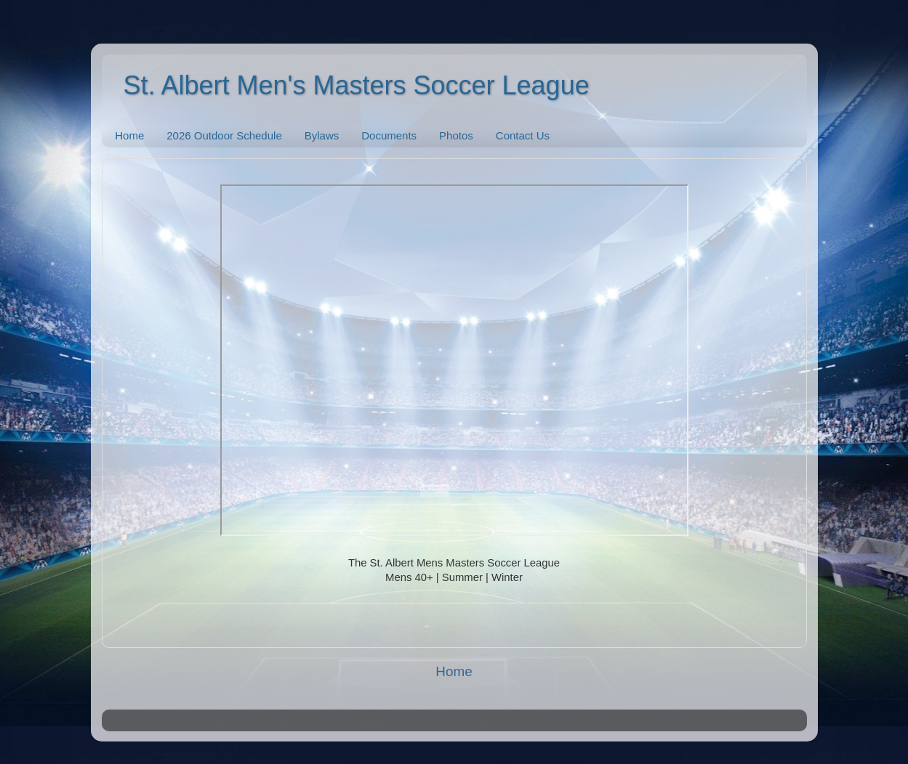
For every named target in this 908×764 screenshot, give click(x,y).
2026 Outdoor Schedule (223, 135)
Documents (389, 135)
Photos (456, 135)
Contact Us (523, 135)
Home (129, 135)
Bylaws (322, 135)
